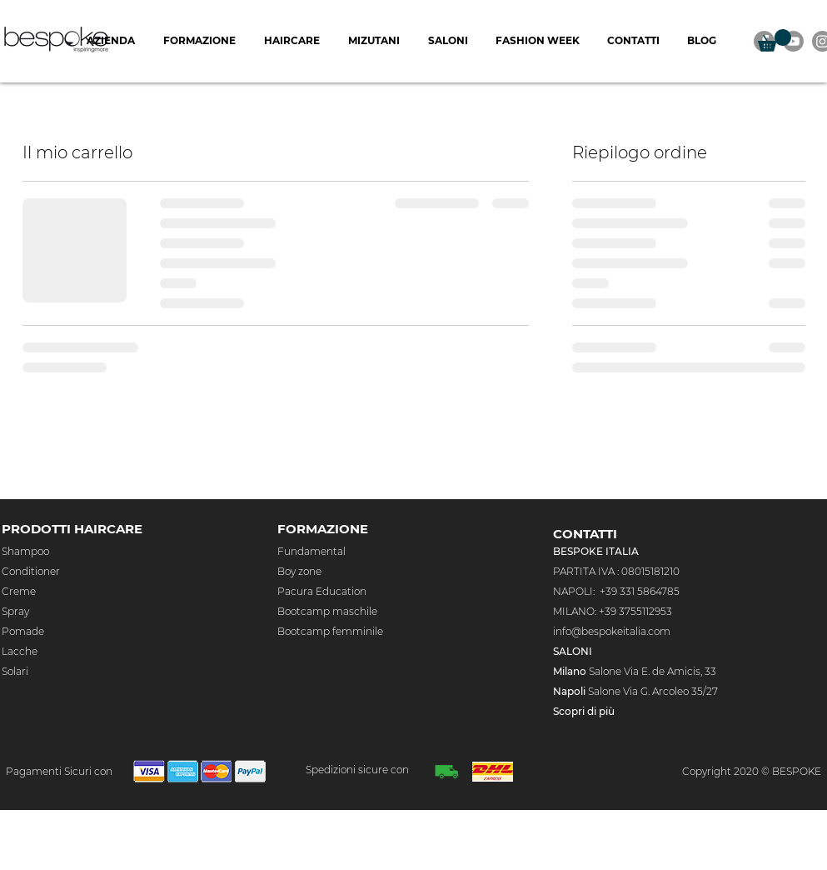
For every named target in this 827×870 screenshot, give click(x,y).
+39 (609, 611)
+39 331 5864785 (640, 591)
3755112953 (647, 611)
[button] (774, 40)
